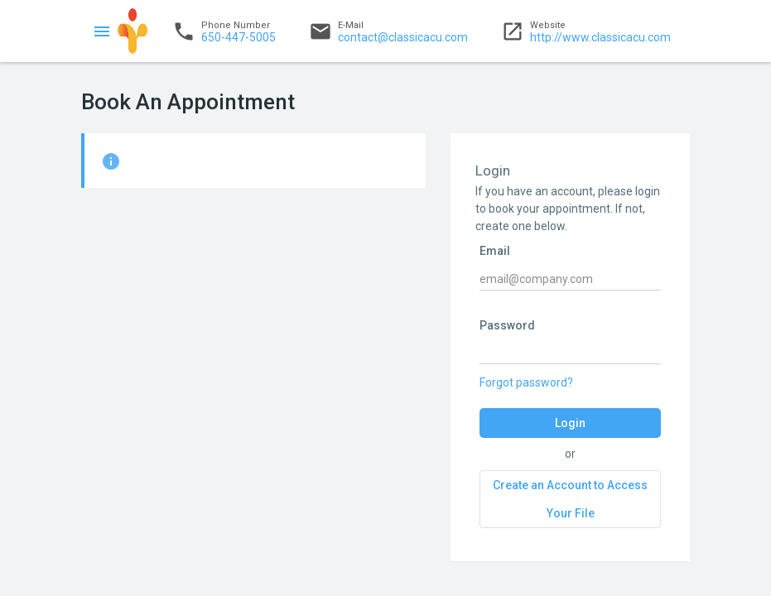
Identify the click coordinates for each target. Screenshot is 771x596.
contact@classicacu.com (388, 31)
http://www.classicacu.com (586, 31)
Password (507, 325)
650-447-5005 (224, 31)
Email (494, 250)
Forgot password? (526, 382)
